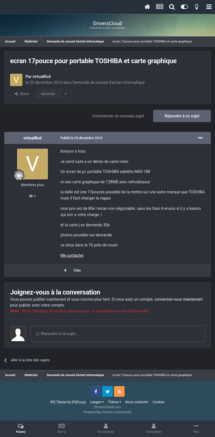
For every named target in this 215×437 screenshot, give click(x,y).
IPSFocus (79, 402)
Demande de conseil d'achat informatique (109, 82)
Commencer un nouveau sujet (118, 116)
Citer (77, 270)
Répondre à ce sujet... (57, 333)
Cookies (159, 402)
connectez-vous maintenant (179, 299)
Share (22, 94)
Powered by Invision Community (108, 412)
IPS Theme (58, 402)
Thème (114, 402)
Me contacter (71, 255)
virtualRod (41, 76)
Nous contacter (136, 402)
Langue (97, 402)
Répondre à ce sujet (182, 116)
